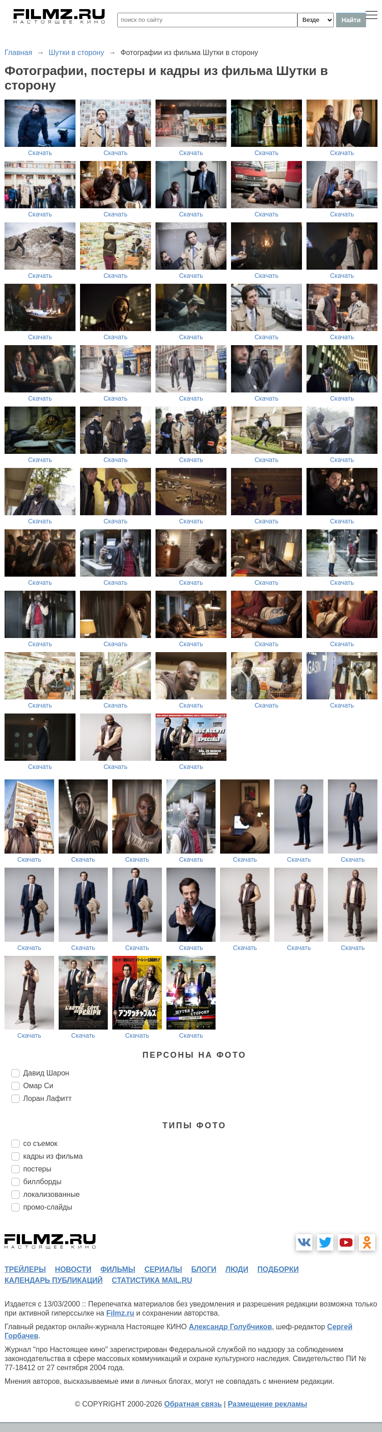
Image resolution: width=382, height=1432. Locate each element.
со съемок (40, 1143)
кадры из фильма (53, 1156)
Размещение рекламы (267, 1404)
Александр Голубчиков (230, 1327)
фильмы (118, 1269)
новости (73, 1269)
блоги (203, 1269)
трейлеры (25, 1269)
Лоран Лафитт (47, 1098)
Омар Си (38, 1086)
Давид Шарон (46, 1073)
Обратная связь (193, 1404)
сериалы (163, 1269)
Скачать (40, 152)
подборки (278, 1269)
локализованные (51, 1194)
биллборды (42, 1182)
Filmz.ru (120, 1313)
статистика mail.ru (152, 1280)
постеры (37, 1169)
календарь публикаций (54, 1280)
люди (237, 1269)
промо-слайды (47, 1207)
